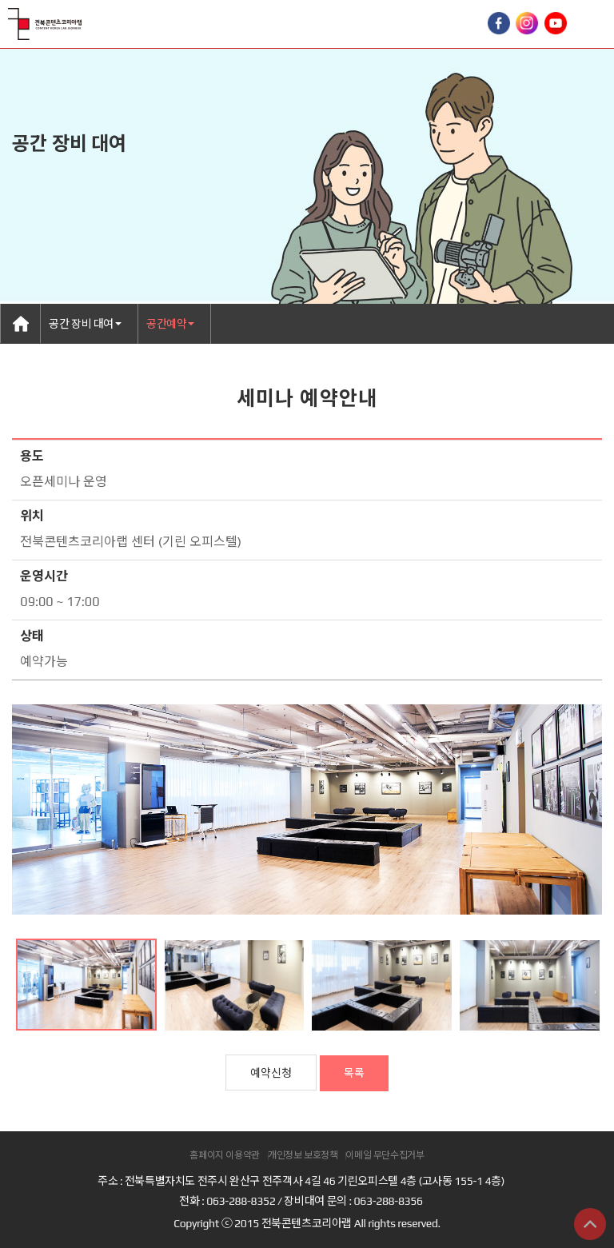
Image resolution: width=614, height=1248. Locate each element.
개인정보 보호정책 (303, 1155)
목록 (354, 1073)
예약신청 (271, 1073)
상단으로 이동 (590, 1224)
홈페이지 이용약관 (224, 1155)
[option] (307, 809)
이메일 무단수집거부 (384, 1155)
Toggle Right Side (594, 24)
